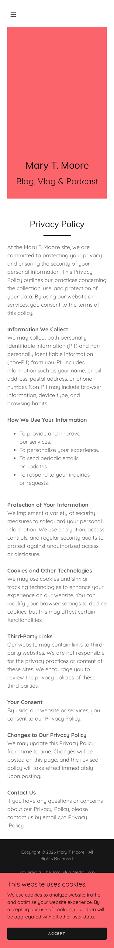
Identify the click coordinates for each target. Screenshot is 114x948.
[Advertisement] (57, 87)
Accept (56, 933)
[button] (13, 15)
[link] (57, 165)
